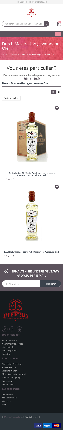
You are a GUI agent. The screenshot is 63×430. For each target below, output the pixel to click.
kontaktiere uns (9, 367)
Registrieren (50, 284)
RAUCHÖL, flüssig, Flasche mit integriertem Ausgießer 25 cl (31, 252)
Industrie (6, 354)
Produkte (14, 54)
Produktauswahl (9, 340)
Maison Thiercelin (12, 417)
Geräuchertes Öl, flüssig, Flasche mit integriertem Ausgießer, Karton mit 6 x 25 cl (32, 174)
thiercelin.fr (31, 78)
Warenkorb (7, 401)
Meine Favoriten (9, 397)
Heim (4, 54)
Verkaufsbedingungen (12, 377)
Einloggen (22, 2)
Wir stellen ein (8, 384)
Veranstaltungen (9, 370)
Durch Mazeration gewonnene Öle (38, 54)
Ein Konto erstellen (38, 2)
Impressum (7, 381)
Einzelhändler (8, 347)
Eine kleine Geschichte (12, 364)
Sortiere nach (11, 98)
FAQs (4, 404)
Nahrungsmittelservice (12, 344)
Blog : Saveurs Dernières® (14, 374)
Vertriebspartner (9, 350)
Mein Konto (7, 394)
